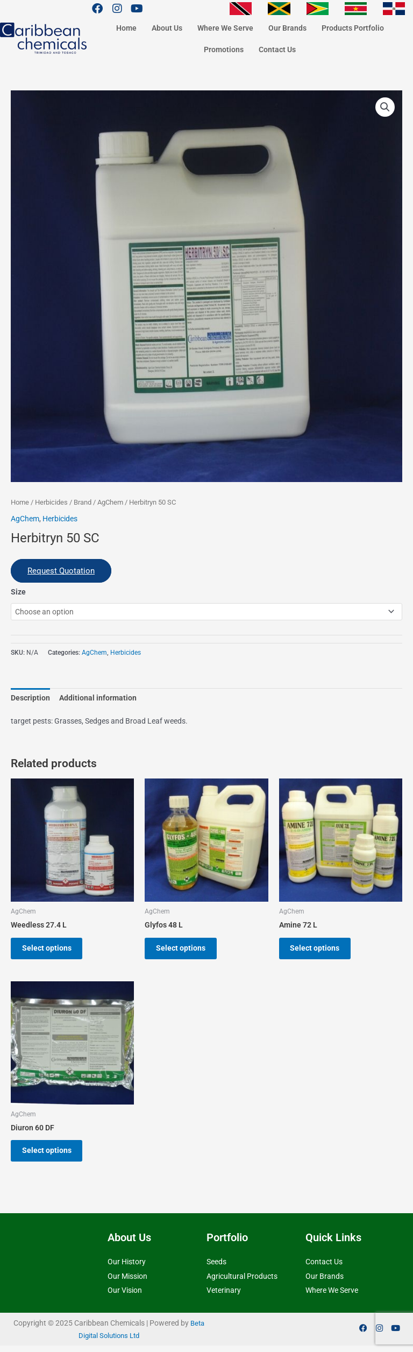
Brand (82, 502)
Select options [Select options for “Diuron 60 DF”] (50, 1155)
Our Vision (125, 1296)
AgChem (110, 502)
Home (126, 28)
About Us (167, 28)
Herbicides (51, 502)
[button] (385, 107)
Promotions (224, 49)
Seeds (216, 1268)
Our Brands (287, 28)
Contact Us (277, 49)
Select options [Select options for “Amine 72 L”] (319, 949)
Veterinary (223, 1296)
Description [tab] (30, 697)
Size (18, 591)
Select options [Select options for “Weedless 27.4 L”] (50, 949)
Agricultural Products (241, 1282)
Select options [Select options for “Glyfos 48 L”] (184, 949)
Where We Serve (225, 28)
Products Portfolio (353, 28)
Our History (127, 1268)
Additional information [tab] (98, 697)
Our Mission (127, 1282)
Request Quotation (61, 571)
